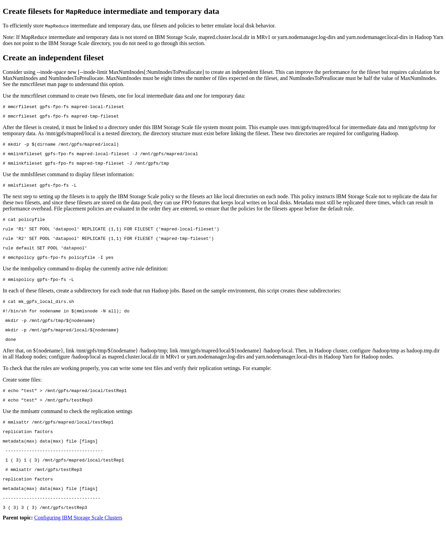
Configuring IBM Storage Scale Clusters (78, 547)
